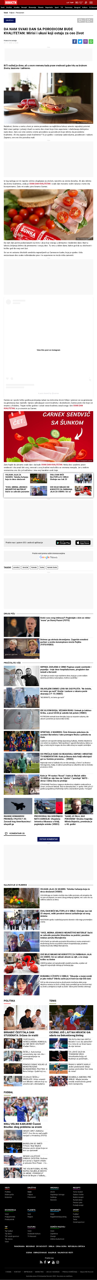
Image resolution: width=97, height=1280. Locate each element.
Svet (29, 1214)
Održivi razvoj (57, 1227)
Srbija (51, 1246)
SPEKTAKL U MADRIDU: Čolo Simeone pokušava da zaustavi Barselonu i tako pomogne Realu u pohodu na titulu (65, 734)
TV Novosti (32, 1236)
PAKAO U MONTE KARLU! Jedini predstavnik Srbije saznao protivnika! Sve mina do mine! (80, 1067)
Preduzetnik (9, 1219)
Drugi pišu (9, 613)
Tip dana (8, 1234)
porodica (16, 567)
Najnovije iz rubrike (15, 885)
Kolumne (8, 1197)
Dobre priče (9, 1195)
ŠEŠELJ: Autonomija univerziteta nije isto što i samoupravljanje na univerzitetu (34, 1055)
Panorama (68, 7)
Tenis (52, 1000)
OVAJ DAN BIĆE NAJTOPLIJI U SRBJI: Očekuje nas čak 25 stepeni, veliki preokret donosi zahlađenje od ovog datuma (66, 913)
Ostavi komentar (48, 839)
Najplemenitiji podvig (58, 1217)
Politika (9, 1000)
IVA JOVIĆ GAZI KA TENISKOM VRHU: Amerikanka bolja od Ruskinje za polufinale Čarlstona (77, 1055)
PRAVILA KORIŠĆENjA (69, 1272)
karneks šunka (52, 567)
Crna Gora (61, 1246)
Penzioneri (20, 13)
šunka (42, 567)
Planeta (40, 7)
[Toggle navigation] (91, 2)
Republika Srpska (76, 1246)
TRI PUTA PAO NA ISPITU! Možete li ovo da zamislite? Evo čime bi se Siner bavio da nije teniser (80, 1042)
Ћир (72, 3)
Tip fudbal (9, 1231)
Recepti (24, 7)
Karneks (34, 567)
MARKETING (39, 1272)
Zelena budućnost (57, 1239)
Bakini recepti (78, 1197)
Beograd (77, 7)
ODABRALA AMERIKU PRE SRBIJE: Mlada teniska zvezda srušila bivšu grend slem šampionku (79, 1080)
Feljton (12, 13)
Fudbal (8, 1092)
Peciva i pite (77, 1203)
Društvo (9, 7)
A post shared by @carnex (48, 393)
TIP (61, 7)
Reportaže (49, 7)
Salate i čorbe (78, 1195)
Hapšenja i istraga (57, 1195)
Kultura (84, 7)
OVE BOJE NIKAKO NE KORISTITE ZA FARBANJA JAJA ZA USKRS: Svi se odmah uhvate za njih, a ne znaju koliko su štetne (66, 957)
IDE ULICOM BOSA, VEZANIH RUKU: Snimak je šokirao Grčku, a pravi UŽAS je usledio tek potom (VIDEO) (65, 711)
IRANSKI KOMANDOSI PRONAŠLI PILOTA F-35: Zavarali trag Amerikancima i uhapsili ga (17, 820)
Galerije (52, 1252)
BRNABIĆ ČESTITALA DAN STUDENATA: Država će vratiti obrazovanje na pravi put (21, 1035)
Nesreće (53, 1200)
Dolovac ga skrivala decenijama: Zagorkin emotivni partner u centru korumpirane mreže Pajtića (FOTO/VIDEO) (64, 642)
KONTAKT (17, 1272)
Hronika (16, 7)
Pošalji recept (78, 1205)
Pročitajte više (12, 662)
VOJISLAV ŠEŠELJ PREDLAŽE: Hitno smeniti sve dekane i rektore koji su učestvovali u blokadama (35, 1080)
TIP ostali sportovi (12, 1236)
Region (30, 1217)
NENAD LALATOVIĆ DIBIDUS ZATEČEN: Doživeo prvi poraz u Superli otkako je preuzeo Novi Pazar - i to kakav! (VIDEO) (35, 1159)
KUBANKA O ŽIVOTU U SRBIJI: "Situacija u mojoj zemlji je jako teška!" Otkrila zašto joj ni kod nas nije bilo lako (66, 977)
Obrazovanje (40, 1252)
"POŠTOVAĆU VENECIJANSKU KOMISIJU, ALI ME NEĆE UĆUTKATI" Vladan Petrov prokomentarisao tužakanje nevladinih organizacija (35, 1042)
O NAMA (8, 1272)
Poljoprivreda (10, 1217)
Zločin (52, 1192)
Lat (68, 3)
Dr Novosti (93, 7)
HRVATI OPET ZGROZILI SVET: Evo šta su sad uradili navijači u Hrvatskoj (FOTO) (35, 1133)
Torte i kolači (78, 1192)
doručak (25, 567)
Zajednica (54, 1234)
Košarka (76, 1217)
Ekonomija (32, 7)
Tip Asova (9, 1239)
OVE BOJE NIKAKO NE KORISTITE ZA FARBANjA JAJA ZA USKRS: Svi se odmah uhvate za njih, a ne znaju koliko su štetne (61, 491)
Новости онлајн (10, 40)
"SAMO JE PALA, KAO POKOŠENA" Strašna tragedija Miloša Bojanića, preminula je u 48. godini (78, 820)
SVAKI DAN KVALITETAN (39, 184)
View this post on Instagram (48, 350)
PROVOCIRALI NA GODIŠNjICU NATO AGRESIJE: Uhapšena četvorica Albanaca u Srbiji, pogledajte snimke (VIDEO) (48, 820)
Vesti (2, 7)
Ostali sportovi (78, 1222)
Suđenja (53, 1197)
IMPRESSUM (28, 1272)
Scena (29, 1252)
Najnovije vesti (65, 1252)
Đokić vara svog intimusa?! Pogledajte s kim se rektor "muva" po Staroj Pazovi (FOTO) (65, 619)
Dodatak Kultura (34, 1234)
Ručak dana (77, 1200)
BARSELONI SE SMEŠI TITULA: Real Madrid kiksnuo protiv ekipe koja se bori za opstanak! (35, 1147)
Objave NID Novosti (86, 1272)
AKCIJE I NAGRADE (53, 1272)
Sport (57, 7)
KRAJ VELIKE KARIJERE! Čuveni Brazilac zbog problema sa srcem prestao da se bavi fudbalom (23, 1127)
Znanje (53, 1236)
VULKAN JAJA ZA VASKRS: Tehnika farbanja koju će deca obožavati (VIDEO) (16, 478)
